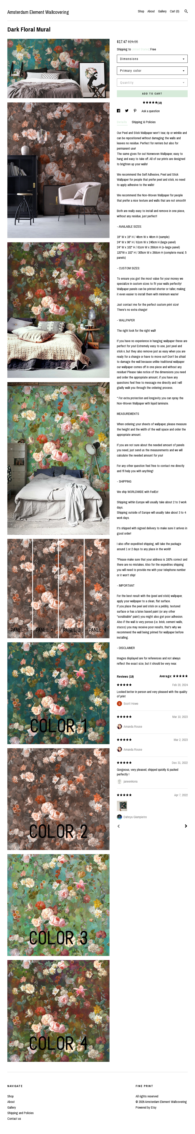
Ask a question (151, 111)
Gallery (162, 11)
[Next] (186, 826)
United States (140, 49)
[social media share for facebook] (119, 111)
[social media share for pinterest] (135, 111)
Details (122, 122)
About (151, 11)
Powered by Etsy (146, 1107)
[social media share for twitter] (127, 111)
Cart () (174, 11)
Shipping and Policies (20, 1113)
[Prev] (118, 826)
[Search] (186, 12)
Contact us (14, 1118)
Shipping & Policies (144, 122)
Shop (141, 11)
